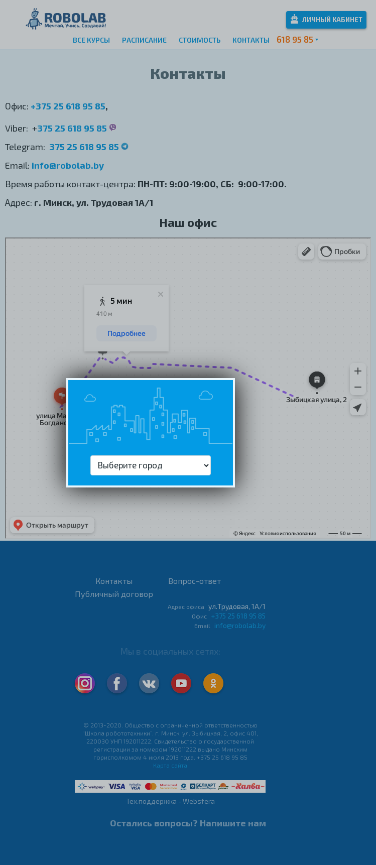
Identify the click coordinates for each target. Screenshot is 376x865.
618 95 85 (295, 39)
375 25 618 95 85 (73, 128)
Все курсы (91, 40)
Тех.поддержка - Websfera (170, 801)
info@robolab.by (68, 165)
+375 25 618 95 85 (68, 105)
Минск (14, 240)
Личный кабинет (326, 19)
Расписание (144, 40)
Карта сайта (170, 765)
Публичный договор (114, 593)
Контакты (251, 40)
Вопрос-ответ (194, 580)
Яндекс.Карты (25, 248)
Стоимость (199, 40)
